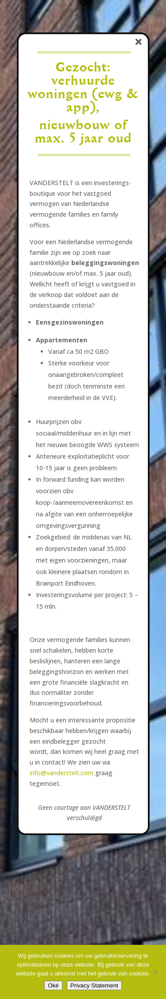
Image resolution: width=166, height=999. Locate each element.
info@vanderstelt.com (61, 773)
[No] (155, 971)
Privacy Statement (94, 985)
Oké (53, 985)
